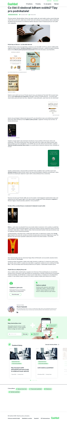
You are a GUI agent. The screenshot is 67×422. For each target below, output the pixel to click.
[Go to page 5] (36, 380)
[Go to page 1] (30, 380)
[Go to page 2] (32, 380)
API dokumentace (45, 418)
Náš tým (56, 4)
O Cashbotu (29, 4)
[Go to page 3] (33, 380)
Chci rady (25, 334)
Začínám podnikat (14, 392)
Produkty (38, 4)
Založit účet (49, 0)
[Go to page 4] (35, 380)
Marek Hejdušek (22, 307)
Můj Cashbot (55, 0)
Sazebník (36, 418)
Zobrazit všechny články (52, 344)
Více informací (15, 294)
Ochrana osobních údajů (14, 418)
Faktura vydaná (41, 285)
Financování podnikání (16, 363)
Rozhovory (47, 389)
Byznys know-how (13, 14)
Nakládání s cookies (27, 418)
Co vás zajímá (47, 4)
